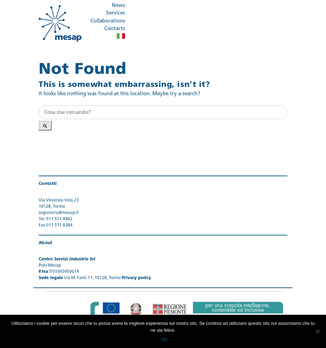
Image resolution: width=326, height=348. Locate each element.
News (118, 5)
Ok (165, 339)
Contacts (114, 29)
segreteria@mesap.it (59, 213)
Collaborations (107, 21)
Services (115, 13)
